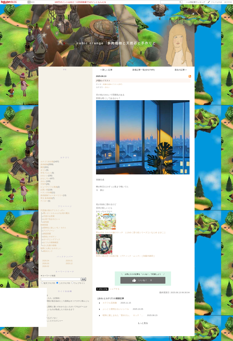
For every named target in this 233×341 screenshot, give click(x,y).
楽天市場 (228, 2)
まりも (43, 170)
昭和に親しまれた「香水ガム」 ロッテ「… (123, 315)
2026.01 (69, 261)
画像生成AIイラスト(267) (112, 84)
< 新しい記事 (107, 70)
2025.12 (69, 263)
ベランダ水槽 (46, 192)
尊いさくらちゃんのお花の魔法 (56, 213)
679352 (187, 14)
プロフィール (58, 17)
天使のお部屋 (49, 216)
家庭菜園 (47, 234)
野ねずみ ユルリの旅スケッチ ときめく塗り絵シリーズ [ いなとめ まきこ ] (130, 232)
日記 (49, 17)
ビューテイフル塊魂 (48, 187)
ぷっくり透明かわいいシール (116, 309)
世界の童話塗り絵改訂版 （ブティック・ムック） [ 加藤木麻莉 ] (125, 256)
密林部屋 (44, 225)
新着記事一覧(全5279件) (143, 70)
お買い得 (44, 190)
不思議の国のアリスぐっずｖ (52, 210)
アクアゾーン (49, 231)
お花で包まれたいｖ (51, 219)
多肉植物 (44, 164)
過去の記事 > (181, 70)
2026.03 (45, 263)
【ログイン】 (188, 17)
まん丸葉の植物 (49, 245)
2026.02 (45, 266)
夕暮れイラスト (103, 80)
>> (195, 2)
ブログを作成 (216, 2)
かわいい (44, 176)
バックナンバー (65, 257)
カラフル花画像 (110, 303)
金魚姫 (46, 222)
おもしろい (45, 178)
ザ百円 (43, 184)
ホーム (42, 17)
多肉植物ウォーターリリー (51, 195)
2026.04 (45, 261)
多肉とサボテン (49, 237)
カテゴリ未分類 (47, 161)
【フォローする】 (174, 17)
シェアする (114, 289)
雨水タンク (48, 251)
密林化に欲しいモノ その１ (54, 228)
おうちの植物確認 (50, 242)
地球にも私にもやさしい (50, 248)
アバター (44, 201)
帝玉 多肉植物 (46, 198)
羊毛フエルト (46, 173)
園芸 (33, 2)
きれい (43, 181)
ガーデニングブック (51, 239)
